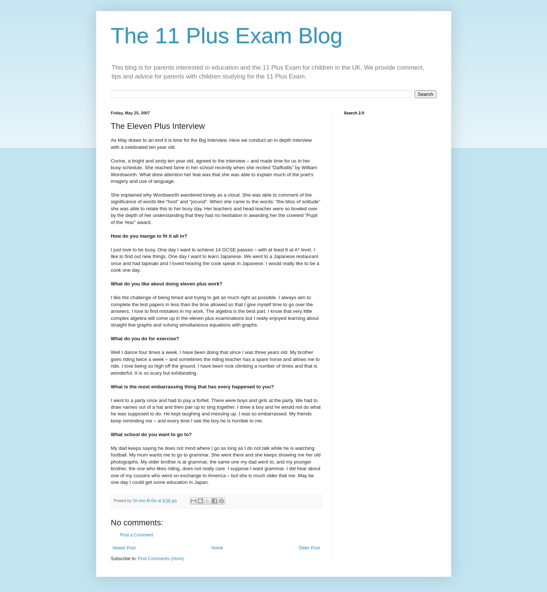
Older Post (309, 548)
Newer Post (124, 548)
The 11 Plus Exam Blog (227, 35)
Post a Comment (136, 535)
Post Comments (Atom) (161, 558)
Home (217, 548)
